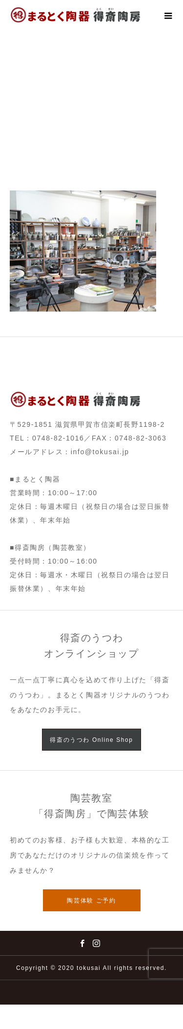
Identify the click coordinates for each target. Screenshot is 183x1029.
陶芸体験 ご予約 (91, 900)
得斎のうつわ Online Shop (91, 739)
